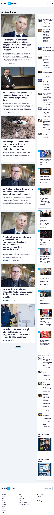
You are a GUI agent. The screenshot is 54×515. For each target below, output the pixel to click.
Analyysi (3, 500)
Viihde (3, 512)
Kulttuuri (3, 506)
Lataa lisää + (18, 346)
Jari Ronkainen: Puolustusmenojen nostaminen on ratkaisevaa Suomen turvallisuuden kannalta (18, 191)
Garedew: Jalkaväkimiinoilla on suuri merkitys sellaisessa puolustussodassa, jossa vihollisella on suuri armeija (16, 145)
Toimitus (21, 500)
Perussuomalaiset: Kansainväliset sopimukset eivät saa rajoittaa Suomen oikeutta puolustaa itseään (17, 96)
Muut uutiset (4, 504)
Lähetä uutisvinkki (23, 502)
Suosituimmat (22, 498)
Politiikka (5, 63)
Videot (3, 508)
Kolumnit (4, 510)
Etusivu (20, 496)
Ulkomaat (4, 502)
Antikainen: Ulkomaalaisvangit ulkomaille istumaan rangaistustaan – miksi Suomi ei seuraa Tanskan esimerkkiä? (16, 333)
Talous (8, 208)
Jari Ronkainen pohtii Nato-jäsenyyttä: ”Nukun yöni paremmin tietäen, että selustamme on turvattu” (18, 293)
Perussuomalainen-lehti (24, 504)
